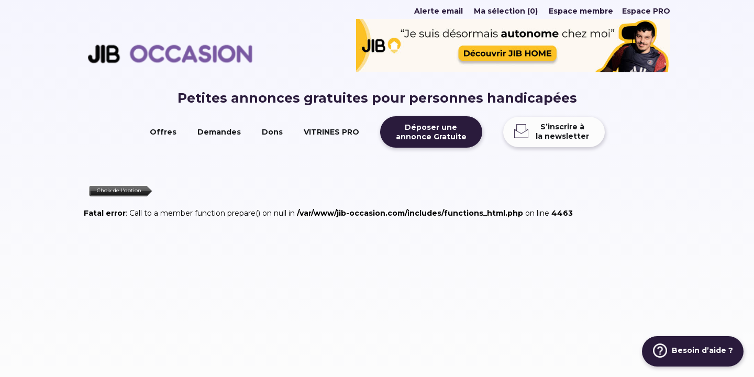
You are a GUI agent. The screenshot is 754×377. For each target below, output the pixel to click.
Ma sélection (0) (506, 11)
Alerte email (438, 11)
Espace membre (581, 11)
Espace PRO (646, 11)
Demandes (219, 132)
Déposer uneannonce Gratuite (431, 132)
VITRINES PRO (331, 132)
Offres (163, 132)
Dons (272, 132)
